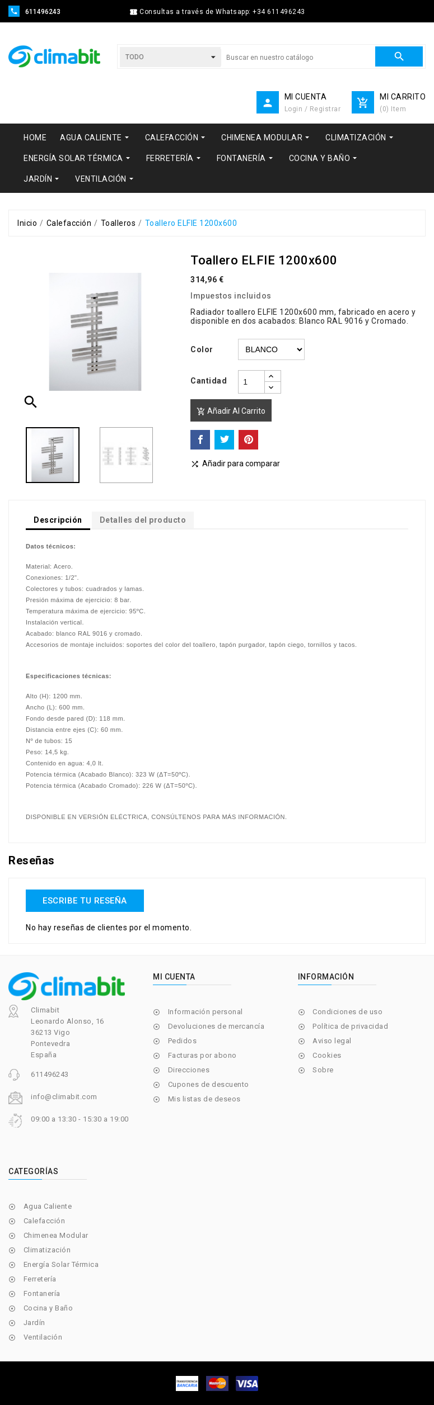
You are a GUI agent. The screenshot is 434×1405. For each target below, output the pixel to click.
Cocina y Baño (48, 1308)
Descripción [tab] (58, 519)
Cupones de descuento (208, 1084)
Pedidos (182, 1041)
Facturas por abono (202, 1055)
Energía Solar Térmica (61, 1264)
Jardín (34, 1322)
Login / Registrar (312, 109)
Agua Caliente (48, 1206)
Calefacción (45, 1221)
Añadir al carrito (231, 411)
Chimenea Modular (56, 1235)
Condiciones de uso (347, 1011)
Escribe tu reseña (85, 901)
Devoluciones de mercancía (216, 1026)
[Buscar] (298, 58)
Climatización (47, 1250)
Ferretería (40, 1279)
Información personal (205, 1011)
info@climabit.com (64, 1096)
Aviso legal (332, 1041)
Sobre (323, 1070)
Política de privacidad (350, 1026)
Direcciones (189, 1070)
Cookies (327, 1055)
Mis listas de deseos (204, 1099)
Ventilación (43, 1337)
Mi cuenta (174, 976)
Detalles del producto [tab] (143, 519)
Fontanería (42, 1293)
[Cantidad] (251, 382)
